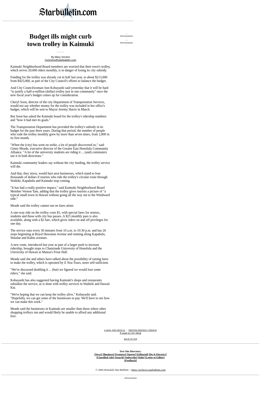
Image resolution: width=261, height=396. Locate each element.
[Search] (119, 357)
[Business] (108, 354)
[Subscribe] (131, 357)
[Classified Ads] (105, 357)
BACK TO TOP (130, 339)
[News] (98, 354)
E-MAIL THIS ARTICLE (114, 330)
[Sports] (131, 354)
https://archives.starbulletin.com (149, 369)
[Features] (120, 354)
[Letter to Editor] (155, 357)
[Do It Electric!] (158, 354)
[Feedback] (130, 360)
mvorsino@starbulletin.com (60, 60)
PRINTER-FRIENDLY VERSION (142, 330)
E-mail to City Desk (130, 332)
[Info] (141, 357)
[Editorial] (142, 354)
